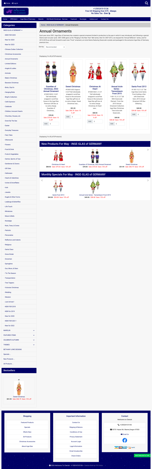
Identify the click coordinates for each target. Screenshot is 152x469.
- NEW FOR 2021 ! (9, 321)
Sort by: (41, 47)
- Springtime (8, 264)
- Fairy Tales (7, 135)
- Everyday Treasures (10, 130)
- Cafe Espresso (9, 102)
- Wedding (7, 292)
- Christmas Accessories (12, 54)
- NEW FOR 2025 (9, 35)
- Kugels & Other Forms (11, 197)
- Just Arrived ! (8, 302)
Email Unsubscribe (76, 451)
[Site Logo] (26, 11)
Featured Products (27, 422)
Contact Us (104, 19)
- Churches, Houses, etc (11, 116)
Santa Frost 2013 (139, 86)
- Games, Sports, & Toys (11, 159)
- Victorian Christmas (11, 287)
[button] (146, 3)
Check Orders (76, 456)
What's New (27, 432)
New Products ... (9, 359)
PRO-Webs (99, 465)
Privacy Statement (76, 437)
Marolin (41, 19)
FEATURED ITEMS (19, 335)
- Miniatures (7, 211)
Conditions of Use (76, 432)
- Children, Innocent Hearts (12, 111)
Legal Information (76, 446)
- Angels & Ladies (9, 68)
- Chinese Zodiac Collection (13, 49)
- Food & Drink (8, 149)
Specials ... (7, 354)
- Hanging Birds (9, 92)
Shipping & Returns (76, 427)
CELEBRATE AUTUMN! (19, 340)
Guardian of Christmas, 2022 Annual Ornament (51, 88)
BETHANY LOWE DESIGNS (12, 349)
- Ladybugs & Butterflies (12, 202)
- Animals (7, 73)
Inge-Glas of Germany (27, 19)
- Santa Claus (8, 249)
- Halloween (7, 173)
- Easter (6, 125)
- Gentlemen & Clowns (11, 164)
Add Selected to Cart (142, 455)
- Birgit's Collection (10, 97)
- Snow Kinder (8, 254)
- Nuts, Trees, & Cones (11, 226)
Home (7, 3)
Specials (27, 427)
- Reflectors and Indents (12, 240)
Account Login (76, 441)
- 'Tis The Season (9, 273)
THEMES (19, 345)
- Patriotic (7, 230)
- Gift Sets (7, 168)
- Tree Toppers (8, 283)
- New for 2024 (8, 40)
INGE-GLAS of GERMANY (55, 25)
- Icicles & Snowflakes (11, 183)
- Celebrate (7, 106)
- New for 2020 (8, 316)
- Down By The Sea (10, 121)
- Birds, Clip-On (8, 87)
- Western (7, 297)
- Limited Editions (9, 64)
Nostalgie (83, 19)
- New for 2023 (8, 45)
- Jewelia (6, 192)
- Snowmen (7, 259)
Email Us (125, 434)
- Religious (7, 245)
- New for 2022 (8, 326)
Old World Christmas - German (57, 19)
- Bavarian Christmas (11, 83)
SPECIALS (13, 19)
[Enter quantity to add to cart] (54, 124)
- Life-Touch (7, 206)
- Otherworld (8, 140)
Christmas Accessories (27, 441)
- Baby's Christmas (10, 78)
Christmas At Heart (95, 87)
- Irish (5, 187)
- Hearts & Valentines (11, 178)
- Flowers (6, 145)
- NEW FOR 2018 (9, 307)
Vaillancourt (93, 19)
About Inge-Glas (27, 446)
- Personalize (8, 235)
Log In (15, 3)
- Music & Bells (8, 216)
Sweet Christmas (19, 389)
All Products (27, 437)
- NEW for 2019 (9, 311)
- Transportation (9, 278)
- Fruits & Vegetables (10, 154)
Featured (74, 19)
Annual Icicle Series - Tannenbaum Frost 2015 (117, 90)
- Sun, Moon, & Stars (10, 268)
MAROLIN (19, 330)
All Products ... (8, 364)
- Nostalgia (7, 221)
